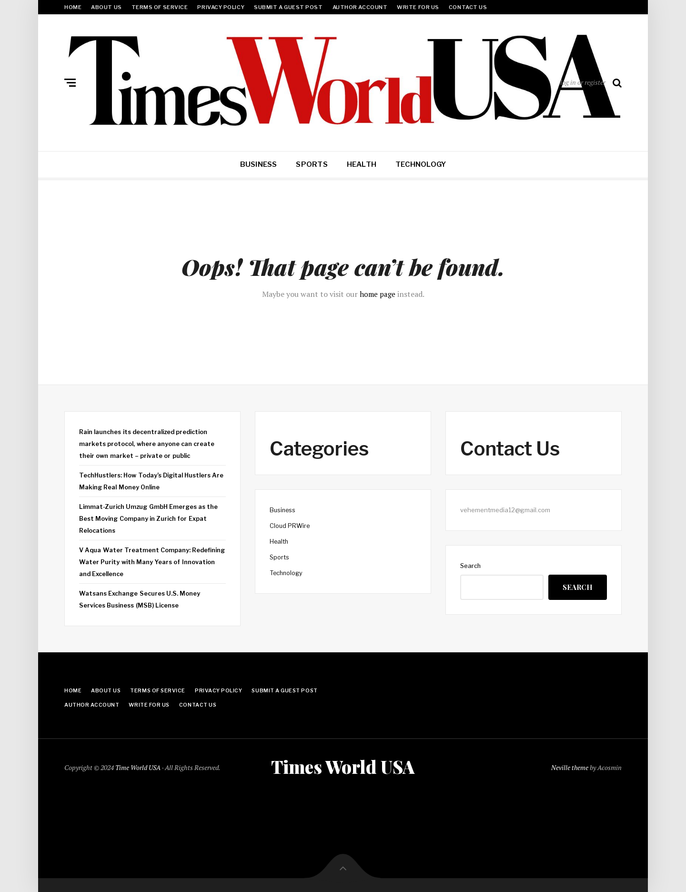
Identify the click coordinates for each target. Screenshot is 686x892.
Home (72, 7)
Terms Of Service (159, 7)
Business (258, 164)
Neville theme (569, 766)
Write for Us (418, 7)
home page (377, 294)
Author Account (360, 7)
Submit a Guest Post (288, 7)
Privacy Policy (220, 7)
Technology (420, 164)
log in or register (582, 82)
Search (470, 565)
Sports (311, 164)
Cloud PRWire (290, 525)
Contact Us (468, 7)
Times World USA (343, 765)
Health (361, 164)
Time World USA (138, 766)
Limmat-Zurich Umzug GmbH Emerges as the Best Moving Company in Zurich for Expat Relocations (150, 517)
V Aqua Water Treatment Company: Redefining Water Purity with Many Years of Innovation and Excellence (148, 560)
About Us (106, 7)
